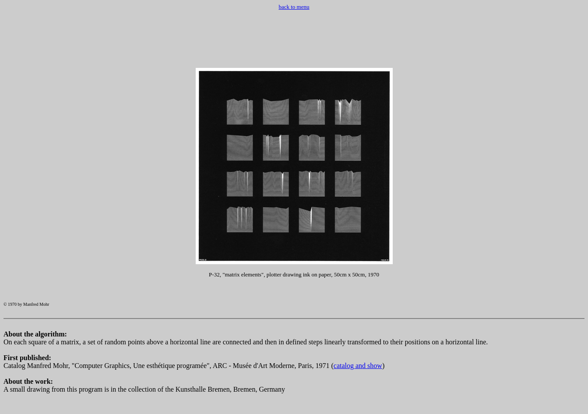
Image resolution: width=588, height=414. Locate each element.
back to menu (293, 7)
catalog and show (358, 375)
